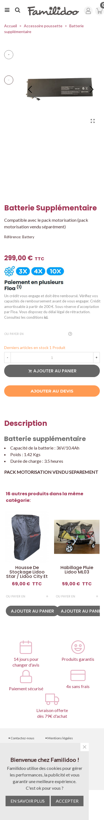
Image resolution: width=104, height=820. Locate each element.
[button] (91, 88)
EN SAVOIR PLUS (28, 800)
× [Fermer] (84, 747)
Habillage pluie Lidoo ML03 (76, 569)
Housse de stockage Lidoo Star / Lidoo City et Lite (27, 574)
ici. (46, 317)
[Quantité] (52, 357)
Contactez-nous (21, 738)
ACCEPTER (67, 800)
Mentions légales (59, 738)
